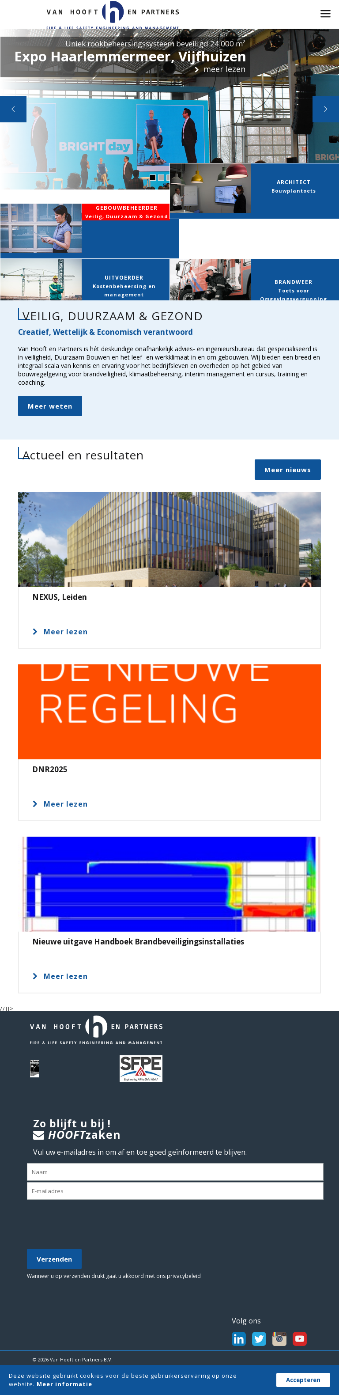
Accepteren (303, 1380)
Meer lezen (60, 630)
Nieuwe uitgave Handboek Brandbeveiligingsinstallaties (138, 940)
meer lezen (216, 68)
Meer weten (50, 404)
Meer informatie (64, 1384)
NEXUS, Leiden (59, 595)
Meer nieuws (284, 467)
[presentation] (94, 1225)
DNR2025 (50, 767)
